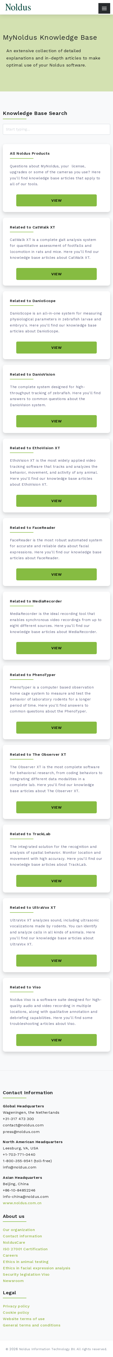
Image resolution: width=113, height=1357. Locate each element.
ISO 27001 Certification (25, 1249)
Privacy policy (16, 1306)
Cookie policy (16, 1312)
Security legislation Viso (26, 1274)
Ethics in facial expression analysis (36, 1268)
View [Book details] (56, 200)
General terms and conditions (31, 1325)
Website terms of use (24, 1319)
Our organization (19, 1229)
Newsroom (13, 1280)
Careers (10, 1255)
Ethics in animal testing (25, 1261)
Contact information (22, 1236)
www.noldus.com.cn (22, 1203)
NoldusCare (14, 1242)
